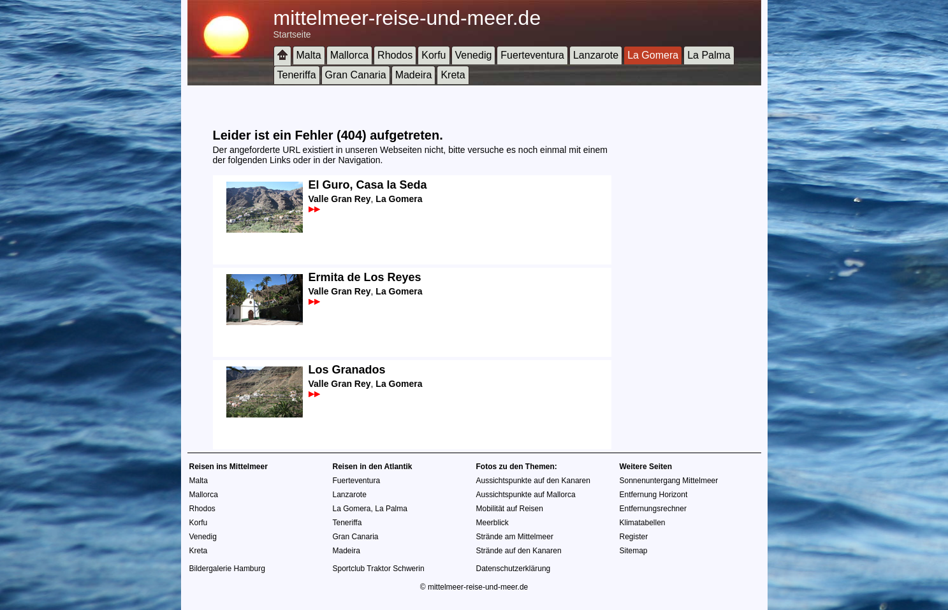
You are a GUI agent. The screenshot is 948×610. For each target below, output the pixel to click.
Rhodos (394, 55)
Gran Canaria (355, 74)
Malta (308, 55)
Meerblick (492, 522)
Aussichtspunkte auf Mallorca (526, 494)
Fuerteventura (532, 55)
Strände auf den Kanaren (519, 550)
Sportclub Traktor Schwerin (379, 568)
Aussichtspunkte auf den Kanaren (533, 480)
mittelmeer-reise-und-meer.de (407, 17)
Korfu (433, 55)
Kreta (453, 74)
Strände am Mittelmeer (514, 536)
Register (634, 536)
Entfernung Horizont (654, 494)
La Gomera (652, 55)
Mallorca (349, 55)
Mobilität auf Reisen (509, 508)
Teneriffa (296, 74)
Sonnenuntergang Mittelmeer (669, 480)
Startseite (292, 34)
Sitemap (634, 550)
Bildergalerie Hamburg (227, 568)
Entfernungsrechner (653, 508)
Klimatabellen (643, 522)
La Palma (709, 55)
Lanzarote (595, 55)
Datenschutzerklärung (513, 568)
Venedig (473, 55)
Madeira (413, 74)
